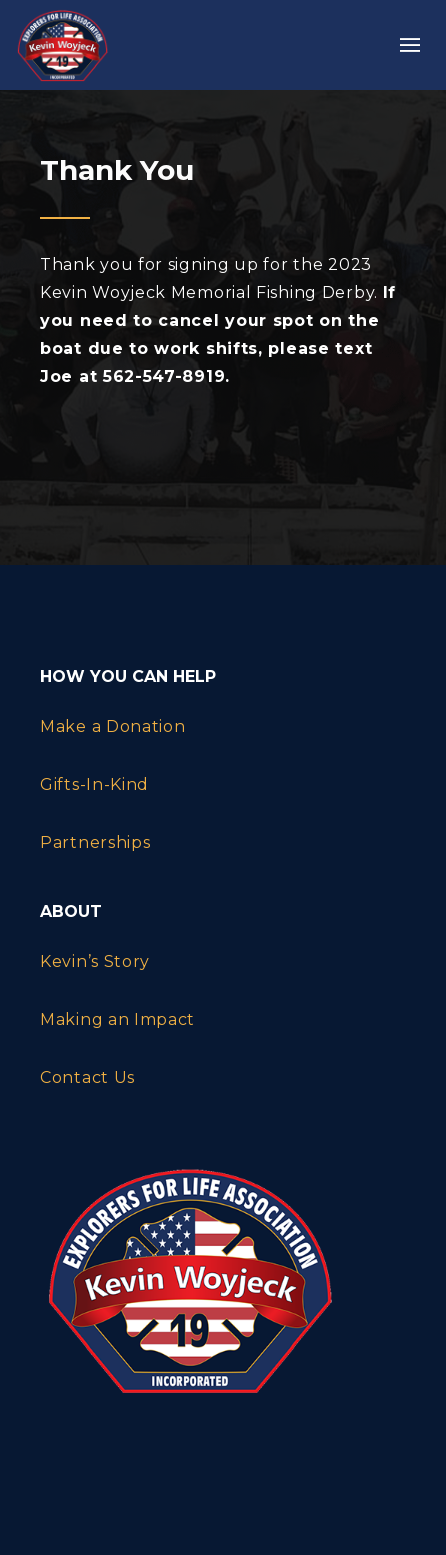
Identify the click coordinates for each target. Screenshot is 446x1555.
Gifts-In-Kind (94, 784)
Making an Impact (117, 1019)
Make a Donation (113, 726)
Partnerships (95, 842)
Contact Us (87, 1077)
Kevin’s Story (95, 961)
